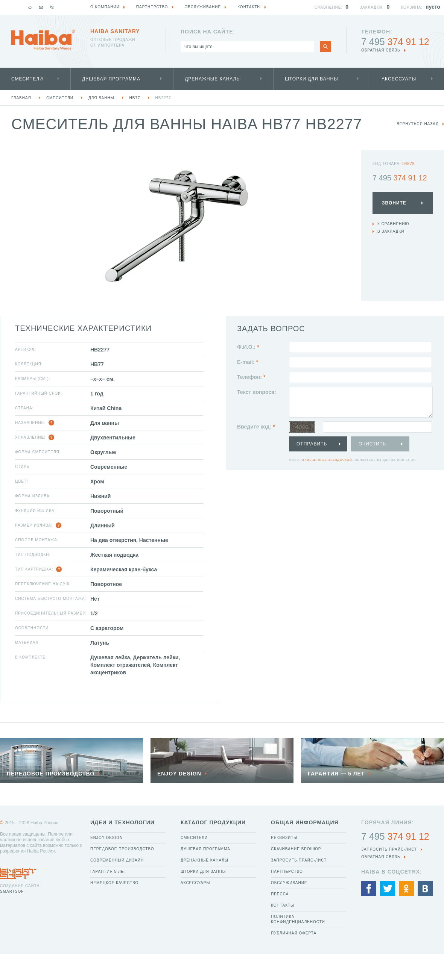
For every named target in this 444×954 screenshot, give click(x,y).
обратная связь (380, 50)
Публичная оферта (293, 933)
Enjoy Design (106, 838)
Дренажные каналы (213, 79)
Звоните (394, 203)
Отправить (312, 444)
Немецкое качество (114, 883)
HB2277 (163, 98)
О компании (105, 7)
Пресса (280, 894)
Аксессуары (399, 79)
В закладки (390, 231)
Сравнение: (328, 7)
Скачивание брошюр (296, 849)
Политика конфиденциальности (298, 919)
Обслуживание (289, 883)
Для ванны (101, 98)
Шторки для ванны (311, 79)
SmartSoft (13, 891)
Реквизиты (284, 838)
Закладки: (372, 7)
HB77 (134, 98)
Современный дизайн (117, 860)
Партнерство (287, 871)
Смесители (27, 79)
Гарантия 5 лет (108, 871)
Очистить (372, 444)
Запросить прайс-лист (299, 860)
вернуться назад (418, 124)
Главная (21, 98)
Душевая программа (111, 79)
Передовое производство (122, 849)
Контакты (282, 905)
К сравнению (393, 224)
